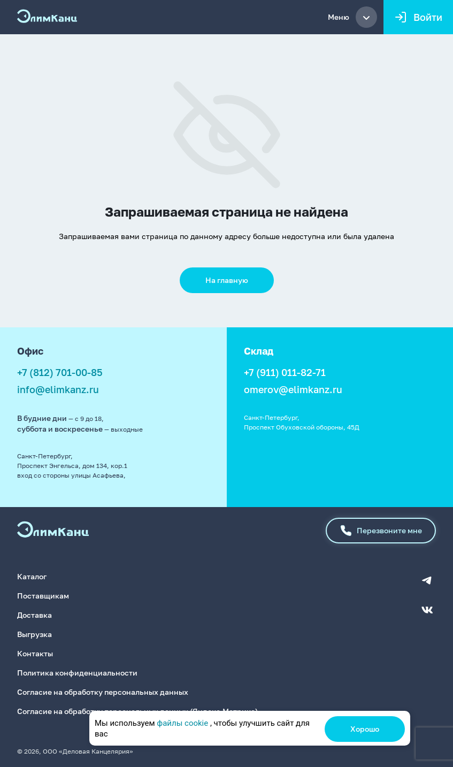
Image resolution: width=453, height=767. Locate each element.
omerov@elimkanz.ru (293, 389)
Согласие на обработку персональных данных (102, 691)
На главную (226, 280)
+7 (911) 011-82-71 (285, 372)
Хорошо (364, 728)
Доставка (34, 614)
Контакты (35, 653)
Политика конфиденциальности (77, 672)
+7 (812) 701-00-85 (60, 372)
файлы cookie (182, 723)
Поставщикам (43, 595)
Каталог (32, 576)
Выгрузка (34, 634)
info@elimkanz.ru (58, 389)
